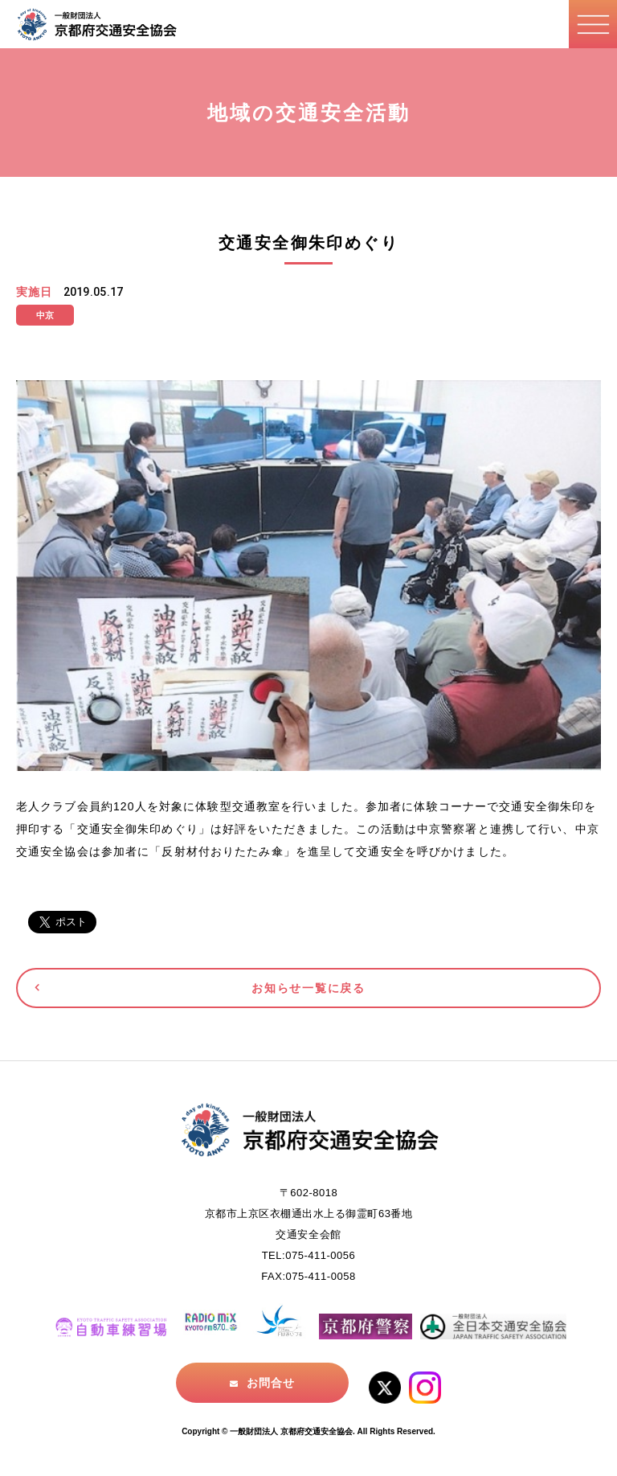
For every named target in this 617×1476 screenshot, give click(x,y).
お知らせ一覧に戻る (308, 988)
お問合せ (271, 1382)
